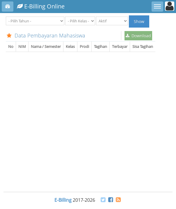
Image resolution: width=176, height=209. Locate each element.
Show (139, 21)
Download (138, 35)
